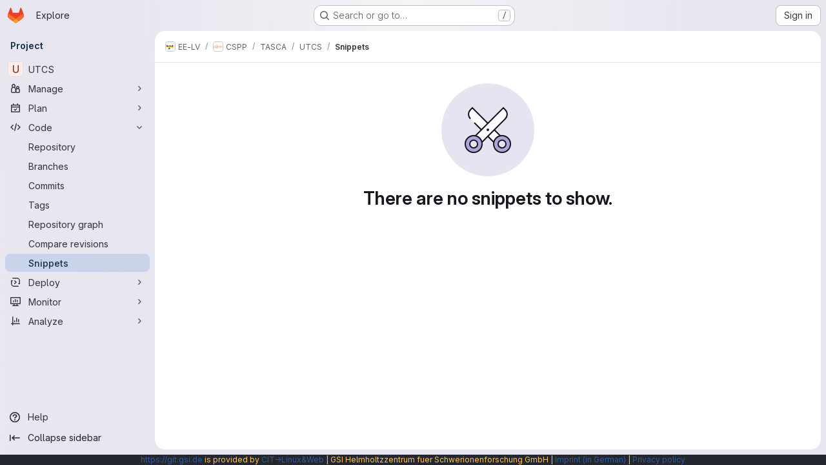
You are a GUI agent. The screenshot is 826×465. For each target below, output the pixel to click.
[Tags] (77, 205)
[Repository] (77, 147)
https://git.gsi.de (172, 459)
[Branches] (77, 166)
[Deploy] (77, 282)
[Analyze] (77, 321)
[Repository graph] (77, 224)
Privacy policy (658, 459)
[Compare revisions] (77, 243)
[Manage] (77, 88)
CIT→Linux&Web (292, 459)
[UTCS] (77, 69)
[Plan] (77, 108)
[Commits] (77, 185)
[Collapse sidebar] (77, 438)
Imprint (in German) (590, 459)
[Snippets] (77, 263)
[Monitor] (77, 302)
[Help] (77, 417)
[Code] (77, 127)
